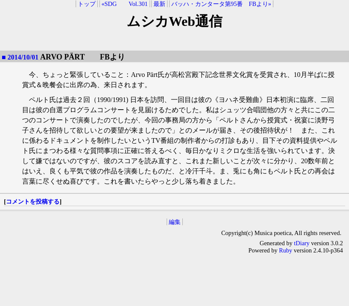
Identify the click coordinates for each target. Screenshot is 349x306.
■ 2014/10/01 (20, 57)
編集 (175, 221)
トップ (87, 3)
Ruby (285, 250)
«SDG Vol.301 (125, 3)
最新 (159, 3)
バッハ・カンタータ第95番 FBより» (221, 3)
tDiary (302, 243)
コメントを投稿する (33, 201)
